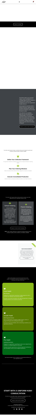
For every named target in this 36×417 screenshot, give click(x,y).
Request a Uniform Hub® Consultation (27, 258)
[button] (19, 2)
